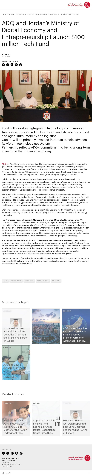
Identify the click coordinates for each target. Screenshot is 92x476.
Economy (11, 14)
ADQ (4, 164)
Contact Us (7, 466)
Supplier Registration (12, 464)
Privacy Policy (8, 460)
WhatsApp (20, 64)
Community (16, 281)
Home (4, 14)
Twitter (7, 64)
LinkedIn (16, 64)
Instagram (16, 453)
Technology (42, 281)
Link (3, 64)
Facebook (12, 64)
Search (3, 473)
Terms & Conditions (11, 459)
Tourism (56, 281)
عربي (8, 472)
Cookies (5, 462)
